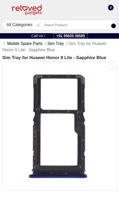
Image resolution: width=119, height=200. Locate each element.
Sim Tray (55, 43)
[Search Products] (76, 25)
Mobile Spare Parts (24, 43)
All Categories (20, 24)
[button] (5, 10)
